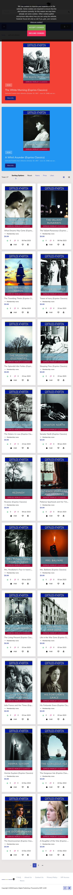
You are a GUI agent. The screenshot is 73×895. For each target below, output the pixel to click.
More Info (10, 98)
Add (13, 244)
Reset (29, 175)
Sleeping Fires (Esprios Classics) (53, 366)
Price (45, 175)
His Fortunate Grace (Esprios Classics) (56, 705)
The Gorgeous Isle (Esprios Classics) (55, 773)
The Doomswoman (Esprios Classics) (19, 841)
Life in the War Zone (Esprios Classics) (56, 637)
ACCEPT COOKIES (36, 27)
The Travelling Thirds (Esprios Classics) (20, 298)
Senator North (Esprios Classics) (53, 434)
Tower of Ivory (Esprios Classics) (53, 298)
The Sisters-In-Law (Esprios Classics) (20, 434)
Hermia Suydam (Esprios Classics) (18, 773)
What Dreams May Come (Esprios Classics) (22, 230)
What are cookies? (36, 22)
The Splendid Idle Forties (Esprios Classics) (22, 366)
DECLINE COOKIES (36, 33)
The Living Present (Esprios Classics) (19, 637)
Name (37, 175)
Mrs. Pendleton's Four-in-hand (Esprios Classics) (24, 569)
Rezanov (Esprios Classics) (15, 502)
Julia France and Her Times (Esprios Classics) (23, 705)
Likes (52, 175)
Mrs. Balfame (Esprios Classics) (53, 569)
